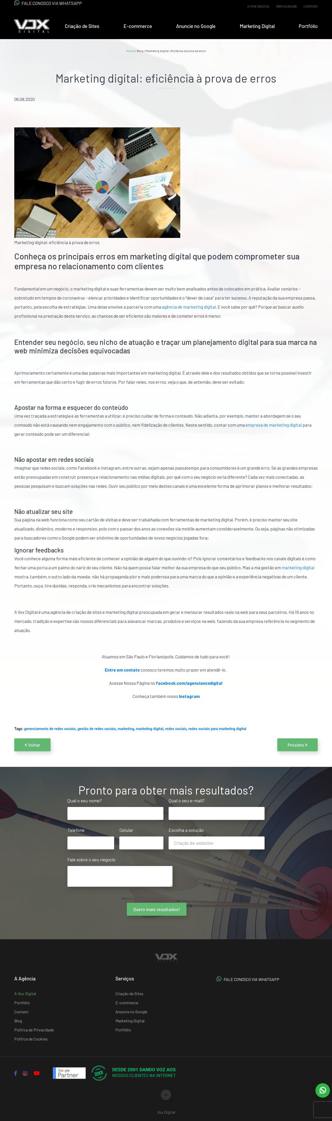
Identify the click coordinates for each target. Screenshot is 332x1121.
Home (130, 51)
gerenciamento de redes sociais (50, 729)
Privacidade (286, 6)
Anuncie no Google (196, 26)
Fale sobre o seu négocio (119, 872)
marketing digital (298, 567)
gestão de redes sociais (97, 729)
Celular (141, 836)
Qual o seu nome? (115, 807)
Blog (18, 1020)
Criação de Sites (82, 26)
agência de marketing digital (189, 306)
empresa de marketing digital (274, 424)
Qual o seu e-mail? (217, 807)
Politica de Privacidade (34, 1029)
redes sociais (175, 729)
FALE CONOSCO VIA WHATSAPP (48, 3)
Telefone (90, 836)
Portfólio (308, 26)
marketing (125, 729)
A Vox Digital (258, 6)
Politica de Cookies (31, 1038)
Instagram (189, 696)
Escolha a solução (217, 836)
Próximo (297, 745)
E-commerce (137, 26)
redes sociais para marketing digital (217, 729)
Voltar (32, 745)
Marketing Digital (257, 26)
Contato (310, 6)
